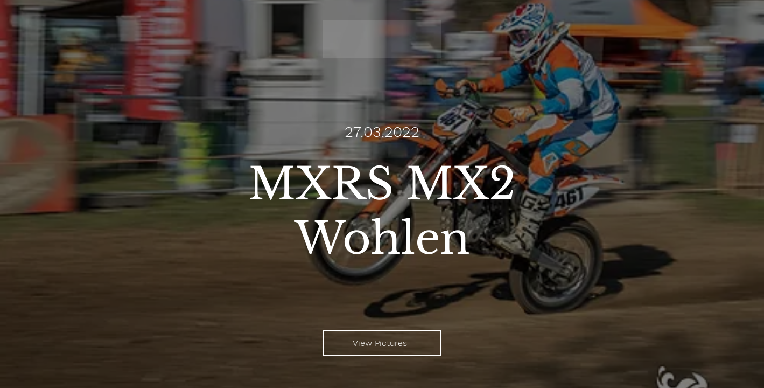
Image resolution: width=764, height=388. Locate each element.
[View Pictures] (382, 343)
